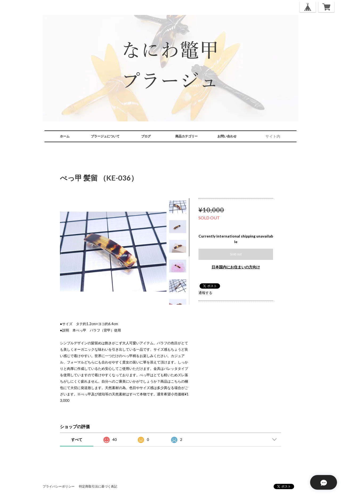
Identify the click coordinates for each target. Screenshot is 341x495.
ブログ (146, 136)
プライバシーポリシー (59, 486)
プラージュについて (105, 136)
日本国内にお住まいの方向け (236, 267)
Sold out (236, 254)
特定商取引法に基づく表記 (98, 486)
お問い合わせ (227, 136)
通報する (205, 293)
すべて (76, 439)
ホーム (65, 136)
